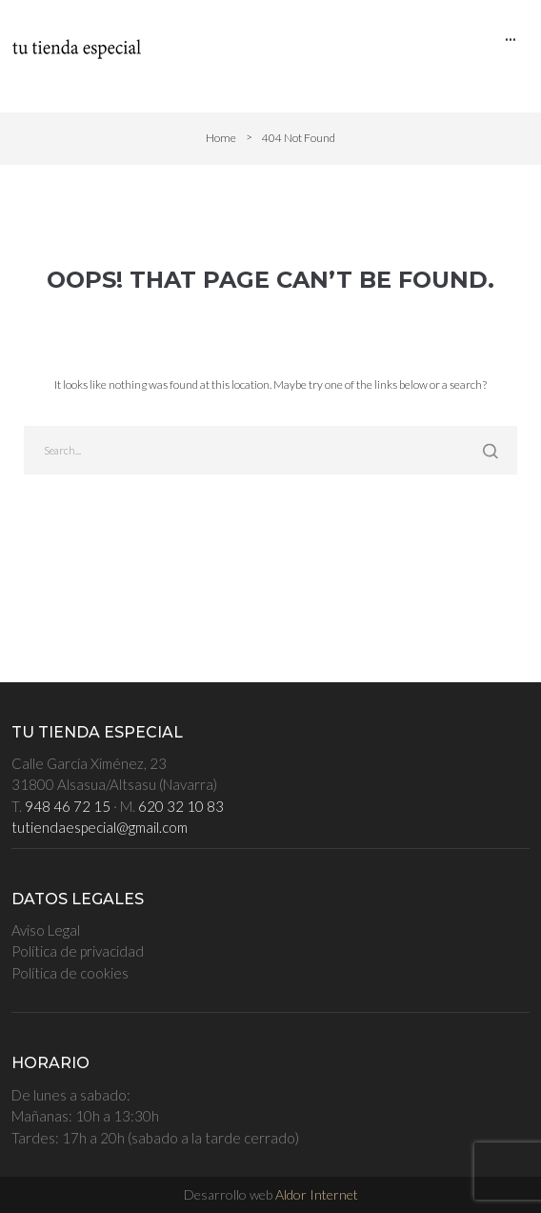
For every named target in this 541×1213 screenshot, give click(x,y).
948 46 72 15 (67, 806)
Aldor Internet (316, 1194)
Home (221, 138)
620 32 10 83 (181, 806)
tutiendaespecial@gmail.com (99, 827)
